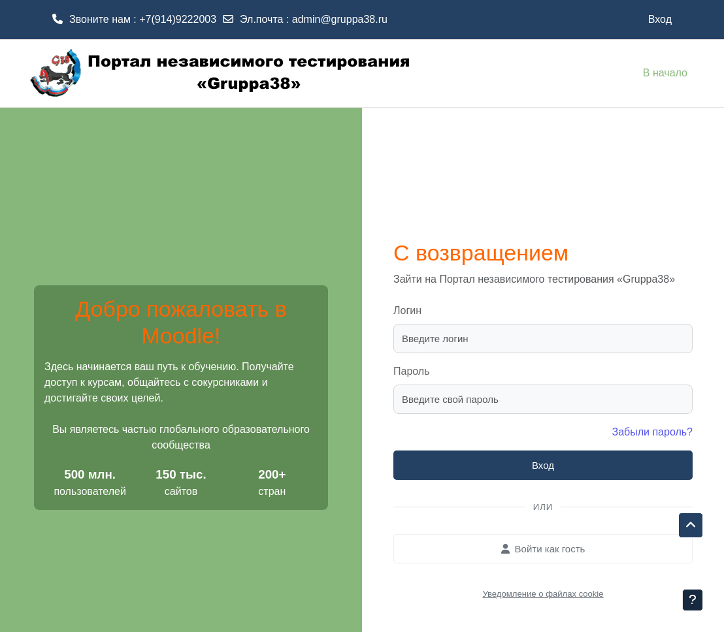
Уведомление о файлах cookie (542, 594)
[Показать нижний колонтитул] (692, 600)
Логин (407, 310)
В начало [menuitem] (665, 72)
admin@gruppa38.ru (339, 19)
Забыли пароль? (652, 431)
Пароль (411, 371)
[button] (690, 526)
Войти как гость (543, 548)
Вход (660, 19)
